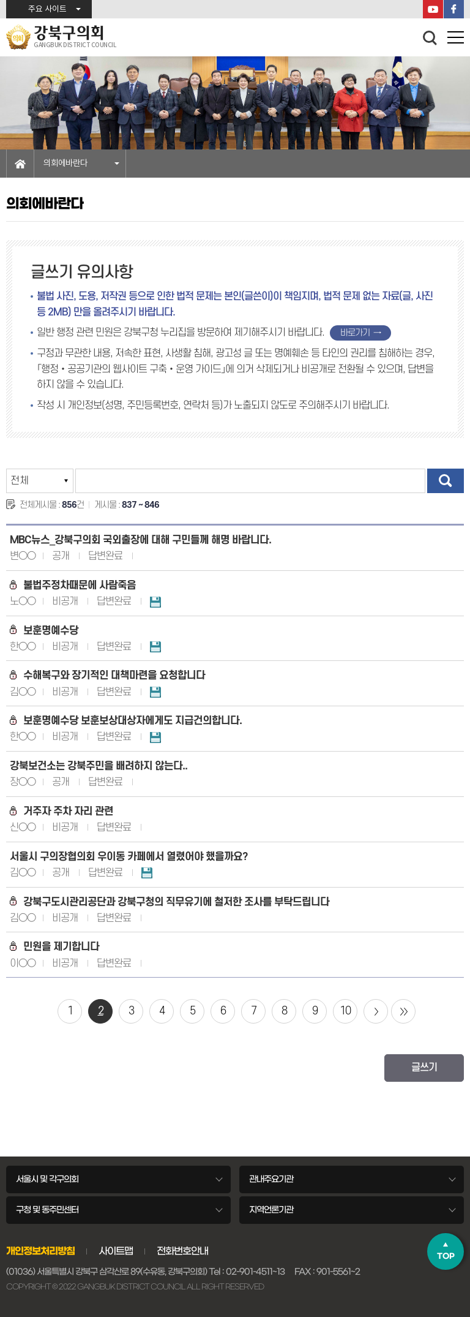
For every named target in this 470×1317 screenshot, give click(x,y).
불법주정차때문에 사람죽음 (73, 585)
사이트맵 (116, 1251)
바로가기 (355, 333)
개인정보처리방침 (40, 1251)
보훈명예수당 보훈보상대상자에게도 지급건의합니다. (126, 720)
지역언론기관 (271, 1210)
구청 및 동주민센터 (47, 1210)
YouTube (433, 9)
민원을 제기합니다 (54, 947)
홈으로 (20, 163)
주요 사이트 (47, 9)
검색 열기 (430, 38)
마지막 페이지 (403, 1011)
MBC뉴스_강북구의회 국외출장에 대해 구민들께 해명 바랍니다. (140, 540)
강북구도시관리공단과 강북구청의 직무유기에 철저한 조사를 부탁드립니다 (169, 902)
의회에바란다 (65, 163)
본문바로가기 (0, 0)
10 (345, 1011)
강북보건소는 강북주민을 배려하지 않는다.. (98, 766)
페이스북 (454, 9)
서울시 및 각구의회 (47, 1179)
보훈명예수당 (44, 630)
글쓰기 (424, 1067)
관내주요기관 (271, 1179)
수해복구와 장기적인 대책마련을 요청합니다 (107, 675)
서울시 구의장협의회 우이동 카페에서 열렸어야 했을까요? (129, 856)
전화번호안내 (182, 1251)
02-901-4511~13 (255, 1271)
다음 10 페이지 (376, 1011)
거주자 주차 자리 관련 (61, 811)
